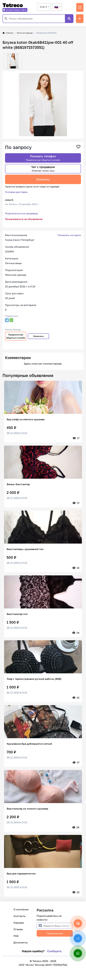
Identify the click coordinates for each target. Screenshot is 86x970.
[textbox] (57, 7)
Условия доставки (16, 192)
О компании (21, 909)
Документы (21, 942)
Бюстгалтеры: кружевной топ (25, 549)
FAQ (16, 935)
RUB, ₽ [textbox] (43, 7)
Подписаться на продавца (21, 213)
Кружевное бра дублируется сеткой (29, 743)
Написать (38, 336)
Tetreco (13, 5)
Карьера (19, 922)
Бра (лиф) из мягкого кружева (25, 419)
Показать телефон (43, 157)
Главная (8, 33)
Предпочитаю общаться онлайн (15, 336)
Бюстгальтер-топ (17, 614)
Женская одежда (25, 33)
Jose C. (9, 199)
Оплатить (43, 179)
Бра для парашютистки (21, 873)
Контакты (20, 916)
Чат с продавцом (43, 168)
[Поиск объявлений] (37, 18)
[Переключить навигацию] (79, 7)
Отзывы (18, 929)
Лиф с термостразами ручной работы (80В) (34, 678)
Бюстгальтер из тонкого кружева (27, 808)
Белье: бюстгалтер (18, 484)
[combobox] (44, 7)
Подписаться (55, 933)
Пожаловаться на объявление (23, 219)
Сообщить (54, 951)
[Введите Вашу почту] (58, 926)
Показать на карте (69, 235)
